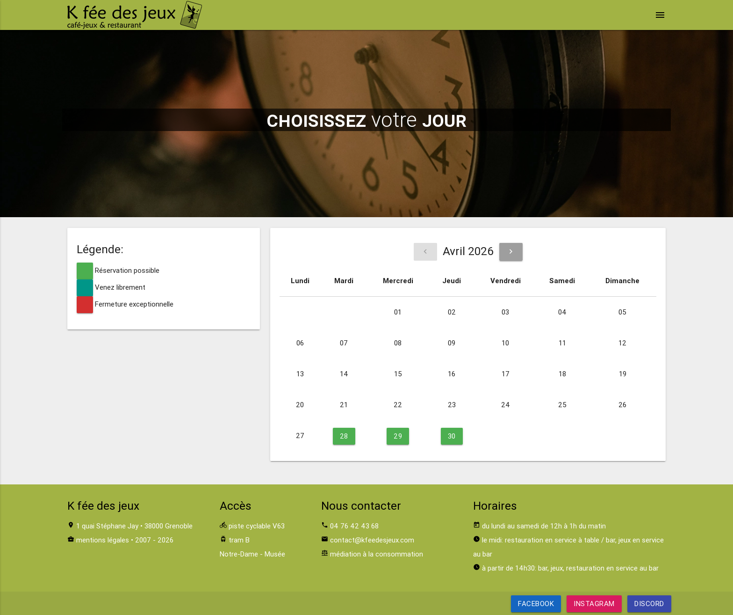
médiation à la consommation (376, 553)
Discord (649, 603)
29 (398, 436)
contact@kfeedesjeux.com (372, 539)
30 (452, 436)
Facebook (536, 603)
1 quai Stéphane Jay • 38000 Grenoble (134, 525)
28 (344, 436)
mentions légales (102, 539)
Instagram (594, 603)
